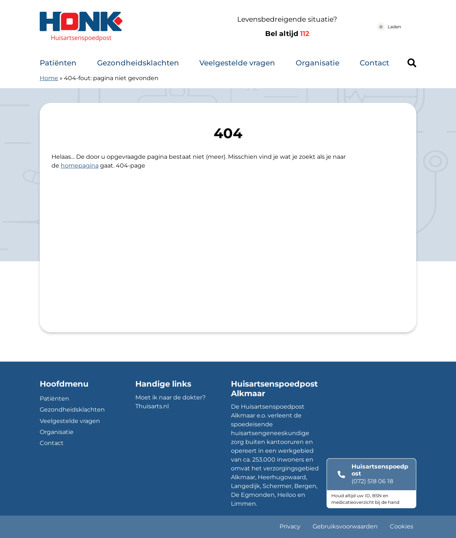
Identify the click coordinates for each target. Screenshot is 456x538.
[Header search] (411, 63)
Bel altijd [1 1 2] (287, 33)
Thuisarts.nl (152, 406)
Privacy (289, 526)
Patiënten (58, 62)
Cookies (401, 526)
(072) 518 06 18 (372, 481)
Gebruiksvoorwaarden (345, 526)
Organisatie (317, 62)
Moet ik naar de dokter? (170, 397)
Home (49, 78)
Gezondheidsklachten (138, 62)
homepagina (80, 165)
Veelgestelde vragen (237, 62)
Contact (374, 62)
